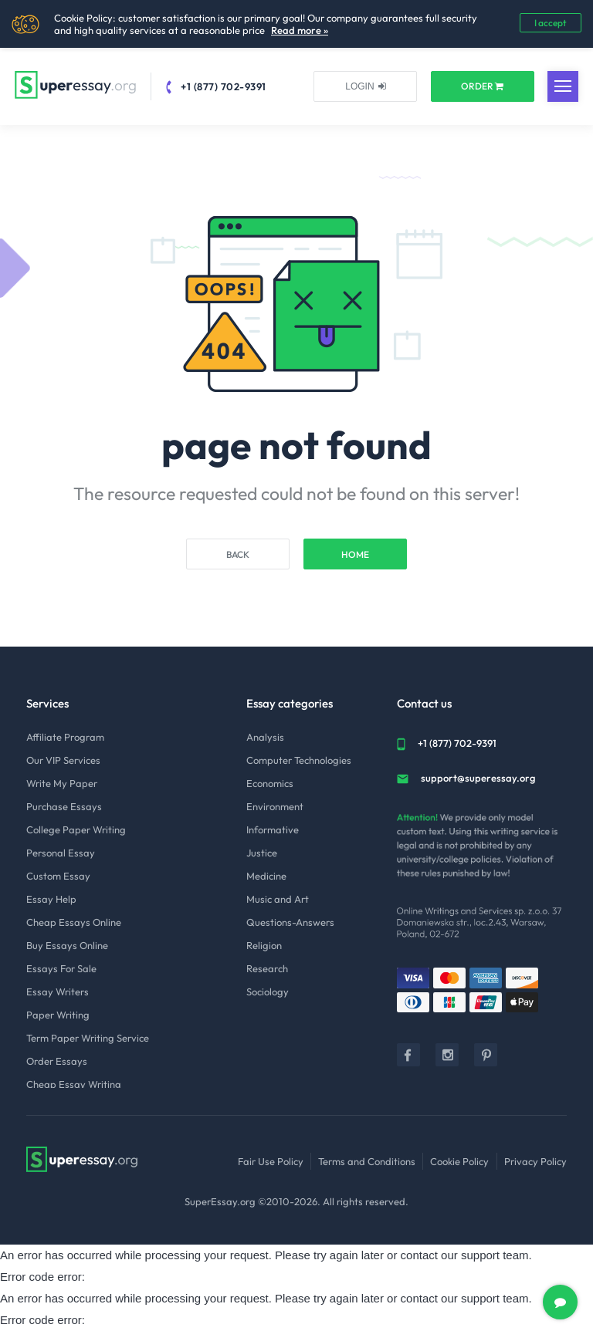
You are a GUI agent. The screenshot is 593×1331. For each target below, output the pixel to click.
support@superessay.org (478, 778)
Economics (269, 783)
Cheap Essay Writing (73, 1084)
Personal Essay (60, 852)
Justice (261, 852)
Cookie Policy (459, 1161)
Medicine (266, 876)
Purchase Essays (64, 806)
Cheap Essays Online (73, 922)
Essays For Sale (61, 968)
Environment (274, 806)
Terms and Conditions (366, 1161)
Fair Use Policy (270, 1161)
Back (237, 554)
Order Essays (56, 1061)
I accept (550, 23)
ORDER (482, 86)
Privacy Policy (535, 1161)
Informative (272, 829)
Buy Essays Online (67, 945)
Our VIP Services (63, 760)
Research (267, 968)
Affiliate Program (65, 737)
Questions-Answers (290, 922)
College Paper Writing (76, 829)
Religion (264, 945)
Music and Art (277, 899)
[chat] (560, 1302)
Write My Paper (61, 783)
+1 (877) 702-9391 (223, 86)
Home (355, 554)
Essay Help (51, 899)
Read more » (299, 30)
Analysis (265, 737)
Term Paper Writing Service (87, 1038)
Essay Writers (57, 991)
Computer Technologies (298, 760)
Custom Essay (58, 876)
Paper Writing (58, 1014)
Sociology (267, 991)
